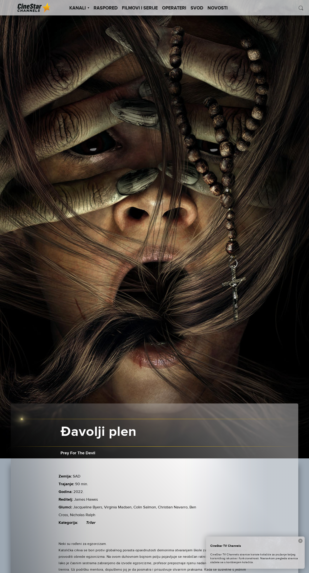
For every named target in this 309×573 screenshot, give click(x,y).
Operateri (174, 8)
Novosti (218, 8)
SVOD (197, 8)
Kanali (79, 8)
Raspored (106, 8)
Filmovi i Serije (140, 8)
